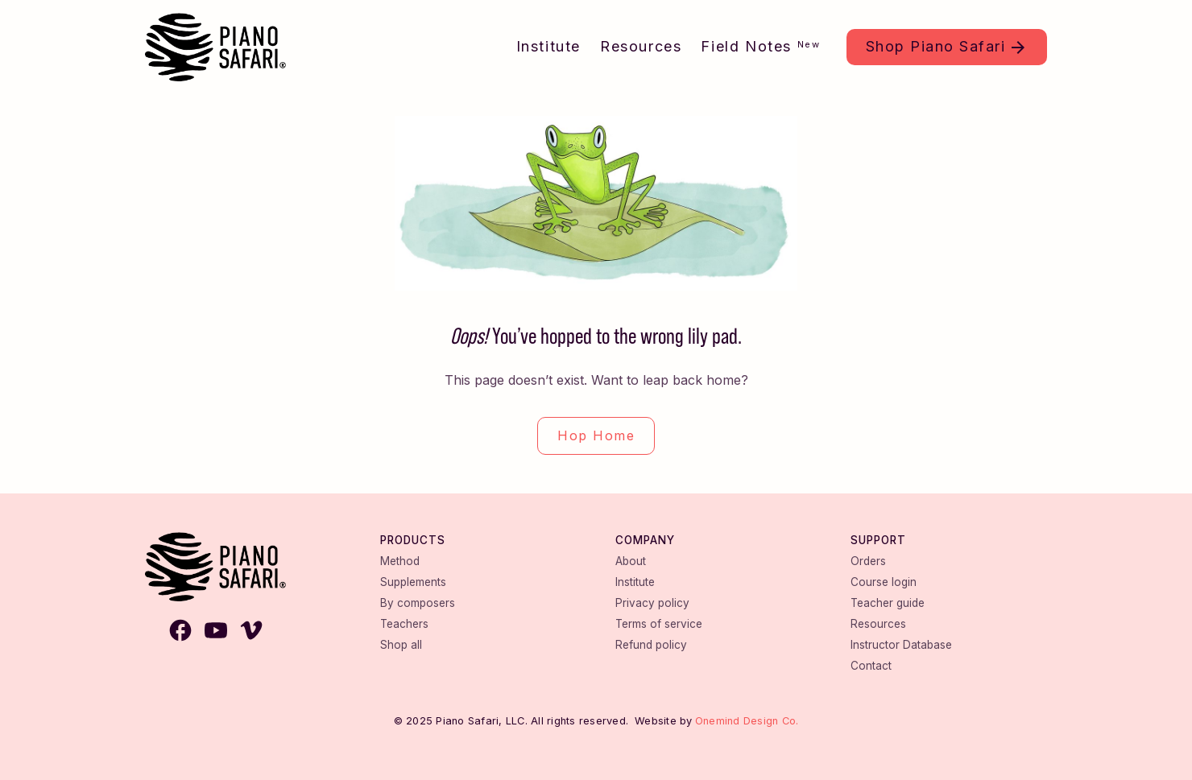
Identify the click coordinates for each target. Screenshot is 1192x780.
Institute (548, 46)
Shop (936, 46)
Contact (871, 665)
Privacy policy (652, 602)
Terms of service (658, 623)
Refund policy (651, 644)
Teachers (404, 623)
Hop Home (596, 435)
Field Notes (760, 46)
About (630, 561)
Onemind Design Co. (747, 721)
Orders (868, 561)
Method (400, 561)
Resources (640, 46)
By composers (417, 602)
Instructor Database (901, 644)
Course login (884, 582)
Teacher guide (888, 602)
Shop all (401, 644)
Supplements (413, 582)
